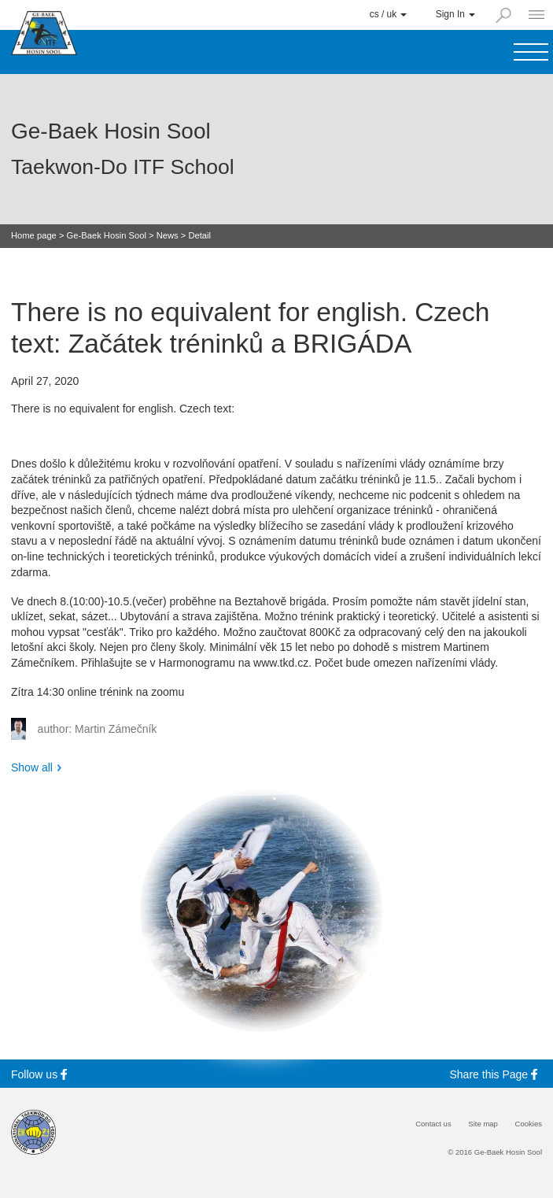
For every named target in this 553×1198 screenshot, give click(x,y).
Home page (34, 235)
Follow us (41, 1074)
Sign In (455, 14)
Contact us (433, 1124)
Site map (483, 1124)
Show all (32, 767)
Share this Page (496, 1074)
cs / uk (388, 14)
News (168, 235)
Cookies (528, 1124)
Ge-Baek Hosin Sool (106, 235)
